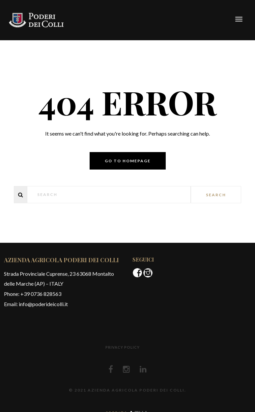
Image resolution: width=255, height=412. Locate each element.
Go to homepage (128, 160)
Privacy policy (122, 347)
